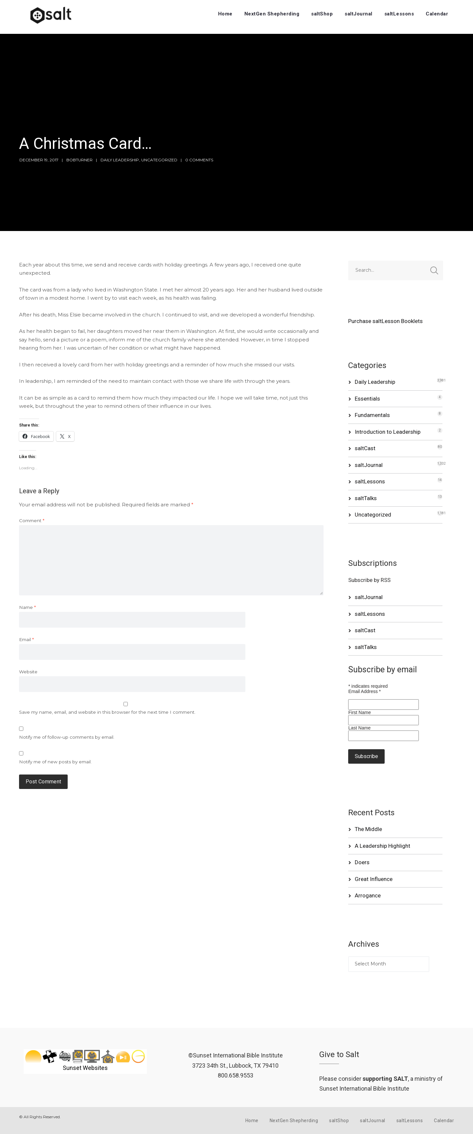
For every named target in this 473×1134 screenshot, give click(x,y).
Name (27, 607)
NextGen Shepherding (272, 14)
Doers (362, 862)
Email (26, 639)
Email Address (364, 691)
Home (225, 14)
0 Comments (199, 159)
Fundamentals (372, 415)
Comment (31, 520)
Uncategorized (159, 159)
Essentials (367, 398)
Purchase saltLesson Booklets (385, 321)
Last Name (359, 727)
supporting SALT (385, 1078)
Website (28, 671)
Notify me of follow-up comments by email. (66, 737)
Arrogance (368, 895)
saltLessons (399, 14)
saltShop (322, 14)
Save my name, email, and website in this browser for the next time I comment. (107, 712)
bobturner (79, 159)
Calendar (437, 14)
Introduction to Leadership (387, 431)
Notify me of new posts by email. (55, 761)
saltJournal (358, 14)
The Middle (368, 829)
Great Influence (374, 879)
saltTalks (366, 498)
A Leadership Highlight (382, 846)
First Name (359, 712)
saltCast (365, 448)
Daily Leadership (120, 159)
